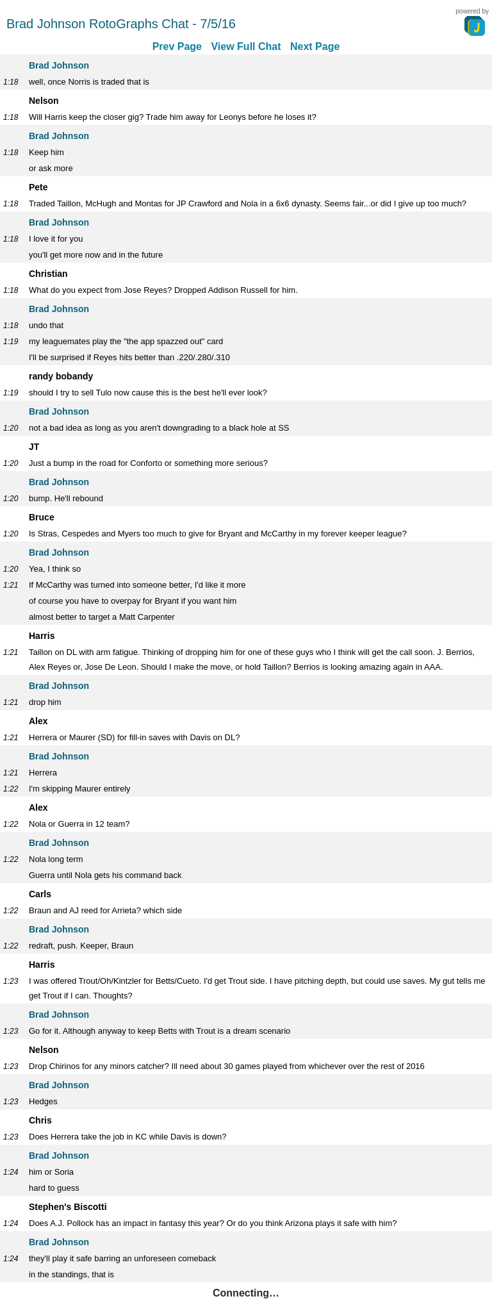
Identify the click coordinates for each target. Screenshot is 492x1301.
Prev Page (177, 46)
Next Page (315, 46)
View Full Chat (246, 46)
